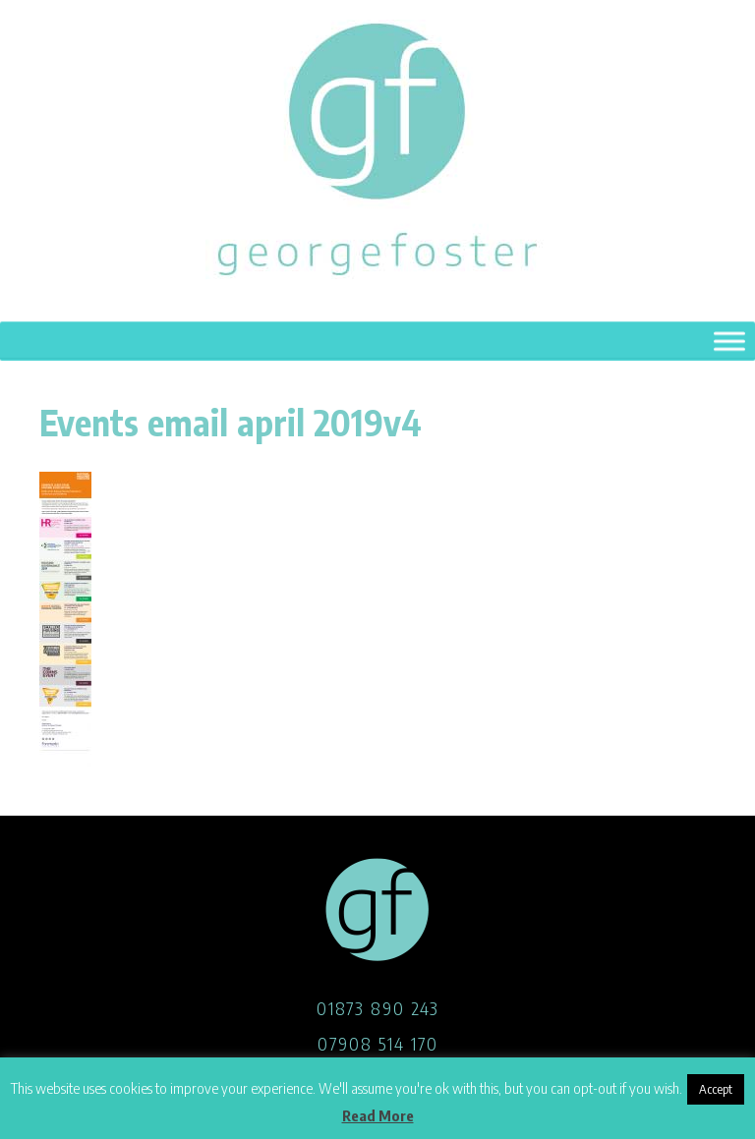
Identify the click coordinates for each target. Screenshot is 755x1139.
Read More (378, 1115)
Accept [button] (715, 1089)
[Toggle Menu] (729, 342)
